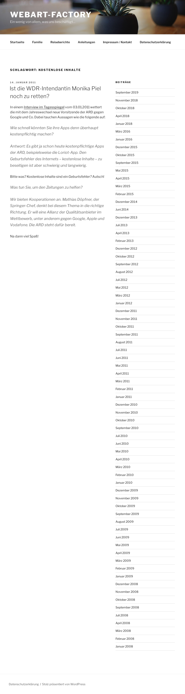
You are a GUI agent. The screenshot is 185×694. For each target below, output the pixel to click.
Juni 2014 (122, 209)
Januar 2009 (124, 576)
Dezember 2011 (126, 311)
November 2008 (127, 591)
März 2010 (123, 467)
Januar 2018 (124, 123)
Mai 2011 (122, 365)
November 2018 (127, 100)
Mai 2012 (122, 287)
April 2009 (123, 553)
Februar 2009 (125, 568)
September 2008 (127, 607)
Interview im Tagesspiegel (44, 107)
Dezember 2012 (126, 248)
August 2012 (124, 272)
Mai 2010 (122, 451)
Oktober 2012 (125, 256)
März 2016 (123, 131)
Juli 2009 (122, 529)
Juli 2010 (122, 436)
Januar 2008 (124, 646)
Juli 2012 (121, 279)
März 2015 (123, 186)
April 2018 (122, 116)
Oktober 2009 (125, 506)
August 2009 (125, 521)
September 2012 (127, 264)
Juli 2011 (121, 350)
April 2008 (123, 623)
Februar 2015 (125, 194)
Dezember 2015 (126, 147)
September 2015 (127, 162)
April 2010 (123, 459)
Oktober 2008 (125, 599)
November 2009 (127, 498)
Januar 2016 (124, 139)
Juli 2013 (121, 225)
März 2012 (123, 295)
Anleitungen (86, 42)
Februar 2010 (125, 475)
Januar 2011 (124, 397)
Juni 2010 (122, 443)
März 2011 (123, 381)
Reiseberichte (60, 42)
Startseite (17, 42)
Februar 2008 (125, 638)
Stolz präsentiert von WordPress (63, 684)
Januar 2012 (124, 303)
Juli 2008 (122, 615)
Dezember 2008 (127, 584)
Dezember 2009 (127, 490)
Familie (37, 42)
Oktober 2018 (125, 108)
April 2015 (122, 178)
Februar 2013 (125, 240)
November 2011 (126, 319)
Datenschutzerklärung (155, 42)
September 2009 (127, 514)
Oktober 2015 (125, 155)
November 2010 (127, 412)
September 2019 (127, 92)
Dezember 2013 (126, 217)
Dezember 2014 (126, 201)
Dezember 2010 (126, 404)
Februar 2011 (124, 389)
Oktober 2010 (125, 420)
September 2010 (127, 428)
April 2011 (122, 373)
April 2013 (122, 233)
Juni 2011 (122, 358)
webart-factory (51, 14)
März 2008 (123, 630)
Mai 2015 (122, 170)
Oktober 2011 (125, 326)
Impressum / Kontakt (117, 42)
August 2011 (124, 342)
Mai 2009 (122, 545)
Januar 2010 (124, 482)
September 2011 (127, 334)
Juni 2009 (122, 537)
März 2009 (123, 560)
